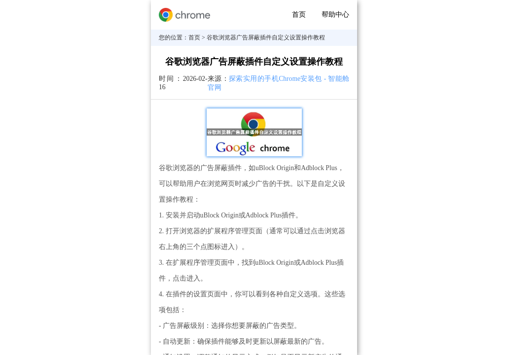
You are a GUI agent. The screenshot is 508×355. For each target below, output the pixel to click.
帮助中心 (335, 14)
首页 (299, 14)
